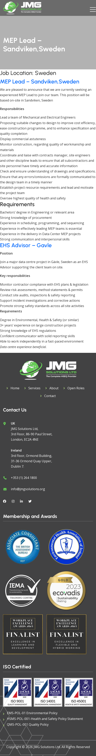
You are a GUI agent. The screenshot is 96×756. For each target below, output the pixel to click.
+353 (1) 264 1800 (24, 478)
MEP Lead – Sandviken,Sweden (39, 81)
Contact (50, 396)
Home (15, 388)
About (54, 388)
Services (34, 388)
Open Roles (75, 388)
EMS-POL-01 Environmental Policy (32, 713)
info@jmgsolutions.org (28, 489)
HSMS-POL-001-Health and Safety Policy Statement (45, 719)
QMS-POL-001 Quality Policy (28, 724)
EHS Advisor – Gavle (26, 245)
